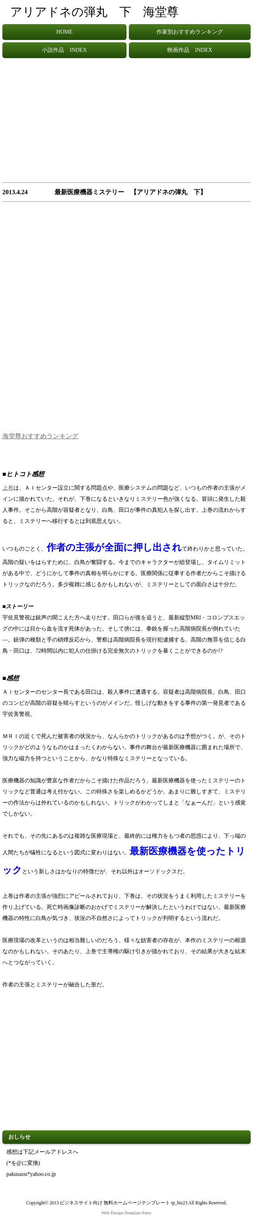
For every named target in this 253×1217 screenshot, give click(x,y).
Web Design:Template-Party (127, 1212)
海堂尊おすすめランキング (40, 436)
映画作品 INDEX (189, 50)
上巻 (7, 488)
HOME (64, 32)
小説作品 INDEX (64, 50)
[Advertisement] (126, 124)
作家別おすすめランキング (190, 32)
